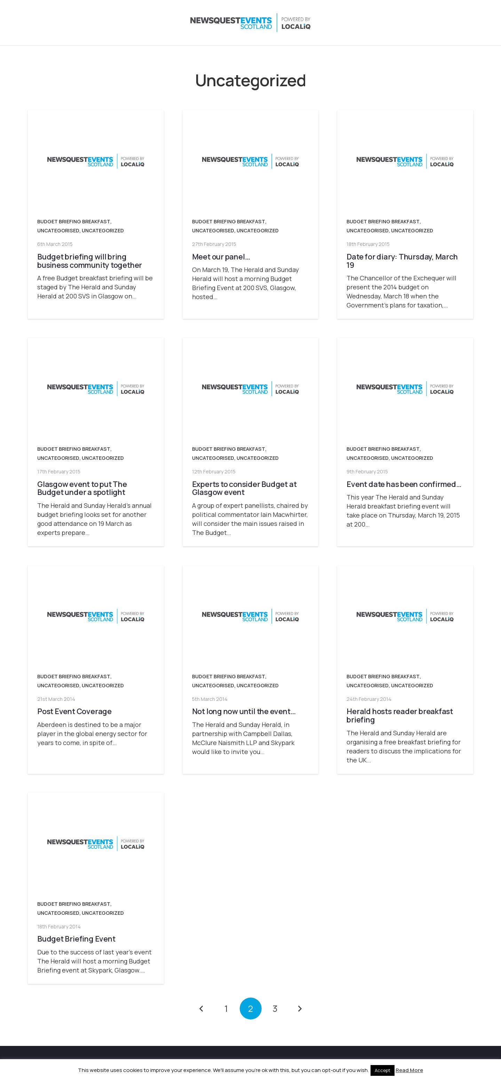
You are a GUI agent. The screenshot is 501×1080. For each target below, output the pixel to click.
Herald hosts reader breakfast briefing (400, 715)
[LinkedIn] (439, 22)
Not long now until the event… (244, 711)
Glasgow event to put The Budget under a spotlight (82, 488)
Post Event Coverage (74, 711)
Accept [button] (382, 1070)
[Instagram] (425, 22)
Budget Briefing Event (76, 939)
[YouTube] (453, 22)
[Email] (467, 22)
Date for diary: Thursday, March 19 (402, 260)
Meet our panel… (221, 256)
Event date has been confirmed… (404, 484)
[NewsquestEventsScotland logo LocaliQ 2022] (97, 22)
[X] (411, 22)
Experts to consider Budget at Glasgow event (244, 488)
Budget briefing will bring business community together (89, 260)
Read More (409, 1070)
